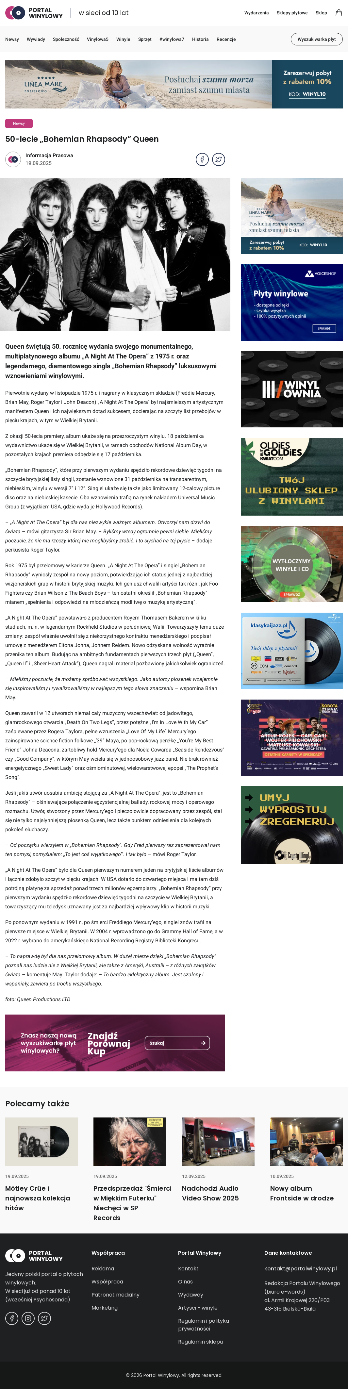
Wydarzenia (256, 12)
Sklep (321, 12)
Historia (200, 39)
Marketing (104, 1308)
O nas (185, 1281)
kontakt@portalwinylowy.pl (300, 1268)
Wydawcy (190, 1294)
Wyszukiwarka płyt (317, 39)
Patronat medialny (115, 1294)
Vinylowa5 (97, 39)
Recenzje (226, 39)
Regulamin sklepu (200, 1342)
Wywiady (36, 39)
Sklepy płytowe (292, 12)
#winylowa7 (171, 39)
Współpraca (107, 1281)
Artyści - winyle (198, 1308)
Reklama (102, 1268)
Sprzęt (145, 39)
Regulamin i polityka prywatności (203, 1324)
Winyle (123, 39)
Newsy (12, 39)
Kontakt (188, 1268)
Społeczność (66, 39)
